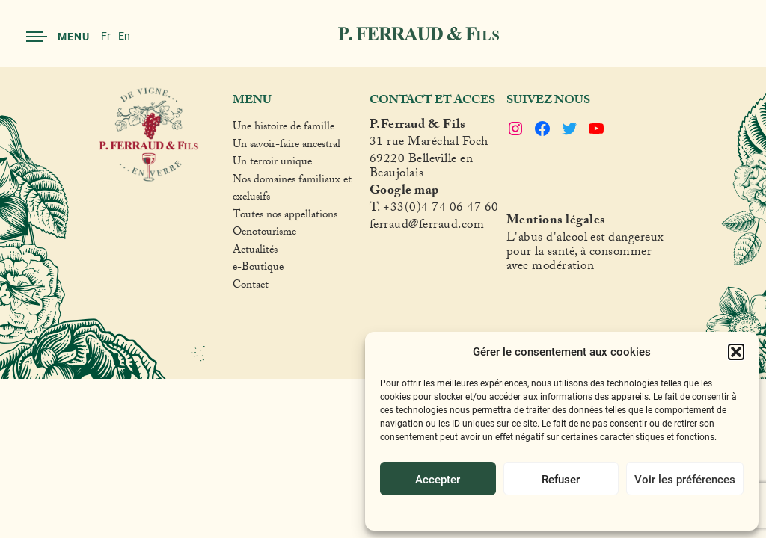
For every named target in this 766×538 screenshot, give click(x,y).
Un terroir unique (272, 164)
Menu (58, 36)
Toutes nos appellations (285, 217)
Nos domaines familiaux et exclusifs (292, 190)
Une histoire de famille (283, 128)
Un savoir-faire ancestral (286, 146)
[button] (736, 351)
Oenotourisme (264, 234)
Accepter (437, 478)
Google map (404, 192)
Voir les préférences (684, 478)
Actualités (255, 252)
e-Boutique (258, 269)
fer (377, 227)
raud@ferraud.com (434, 227)
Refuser (561, 478)
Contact (251, 287)
